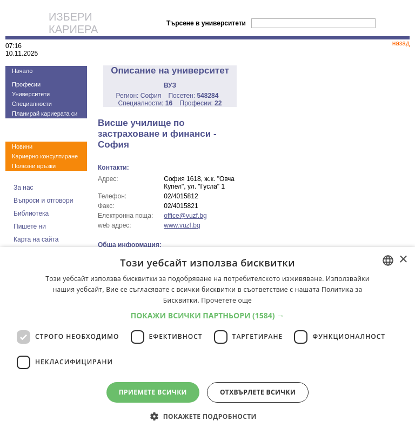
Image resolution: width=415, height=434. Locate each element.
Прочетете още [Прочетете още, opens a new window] (226, 300)
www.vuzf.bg (182, 225)
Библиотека (31, 213)
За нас (24, 187)
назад (401, 43)
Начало (22, 71)
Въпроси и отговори (43, 200)
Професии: (201, 103)
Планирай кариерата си (44, 113)
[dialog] (207, 340)
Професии (26, 84)
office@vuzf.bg (185, 215)
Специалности (32, 104)
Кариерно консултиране (45, 156)
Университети (31, 94)
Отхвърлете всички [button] (258, 392)
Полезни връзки (34, 166)
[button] (208, 315)
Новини (22, 146)
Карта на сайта (36, 239)
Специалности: (145, 103)
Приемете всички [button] (153, 392)
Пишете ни (30, 226)
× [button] (403, 260)
